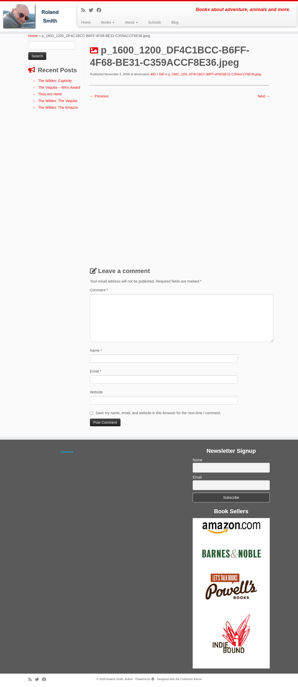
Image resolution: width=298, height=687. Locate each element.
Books (108, 22)
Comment (99, 290)
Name (96, 350)
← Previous (99, 96)
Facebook (66, 451)
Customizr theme (191, 679)
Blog (175, 22)
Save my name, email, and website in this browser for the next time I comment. (158, 413)
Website (96, 392)
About (131, 22)
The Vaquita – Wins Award (59, 87)
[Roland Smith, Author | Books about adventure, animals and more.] (35, 16)
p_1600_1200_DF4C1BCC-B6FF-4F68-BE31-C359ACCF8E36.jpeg (214, 74)
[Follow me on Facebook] (101, 10)
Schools (154, 22)
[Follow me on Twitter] (93, 10)
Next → (264, 96)
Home (86, 22)
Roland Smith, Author (119, 679)
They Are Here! (50, 94)
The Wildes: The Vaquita (57, 101)
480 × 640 (157, 74)
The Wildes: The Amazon (58, 107)
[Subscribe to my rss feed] (85, 10)
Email (95, 371)
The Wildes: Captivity (55, 81)
